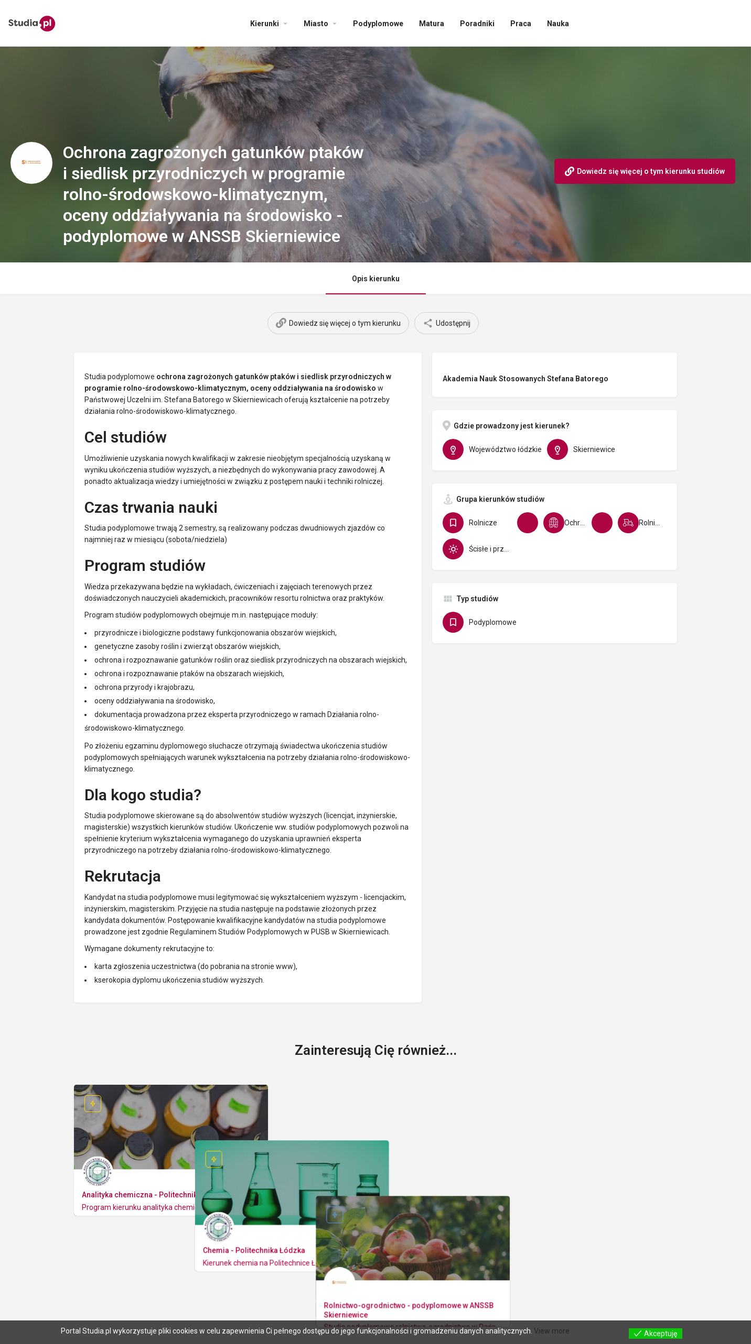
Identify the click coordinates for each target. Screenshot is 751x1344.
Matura (431, 23)
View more (552, 1331)
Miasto (316, 23)
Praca (520, 23)
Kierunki (264, 23)
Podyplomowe (378, 23)
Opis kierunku (376, 278)
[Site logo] (33, 22)
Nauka (558, 23)
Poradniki (477, 23)
